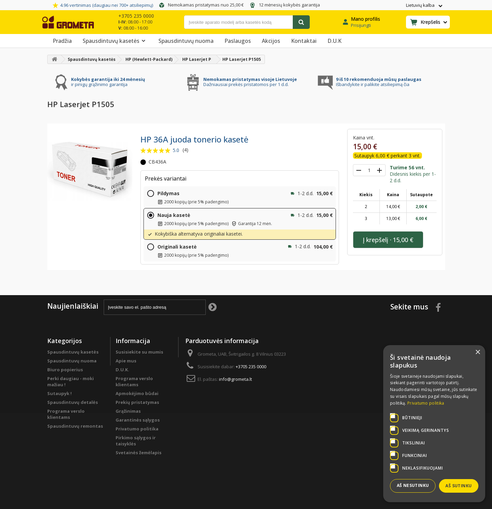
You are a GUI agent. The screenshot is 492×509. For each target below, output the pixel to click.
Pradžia (62, 41)
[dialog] (434, 423)
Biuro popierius (65, 370)
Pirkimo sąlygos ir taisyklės (136, 441)
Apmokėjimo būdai (137, 393)
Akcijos (271, 41)
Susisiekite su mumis (139, 352)
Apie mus (126, 361)
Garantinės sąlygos (138, 420)
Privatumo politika (137, 429)
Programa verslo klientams (66, 414)
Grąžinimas (128, 411)
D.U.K (334, 41)
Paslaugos (237, 41)
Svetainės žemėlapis (139, 452)
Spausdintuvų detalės (72, 402)
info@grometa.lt (235, 379)
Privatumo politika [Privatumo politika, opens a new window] (425, 403)
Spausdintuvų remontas (75, 426)
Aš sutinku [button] (458, 486)
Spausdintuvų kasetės (115, 41)
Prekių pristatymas (137, 402)
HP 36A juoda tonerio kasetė (194, 139)
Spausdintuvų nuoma (186, 41)
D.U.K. (122, 370)
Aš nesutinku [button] (413, 485)
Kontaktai (304, 41)
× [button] (477, 352)
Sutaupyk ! (59, 393)
